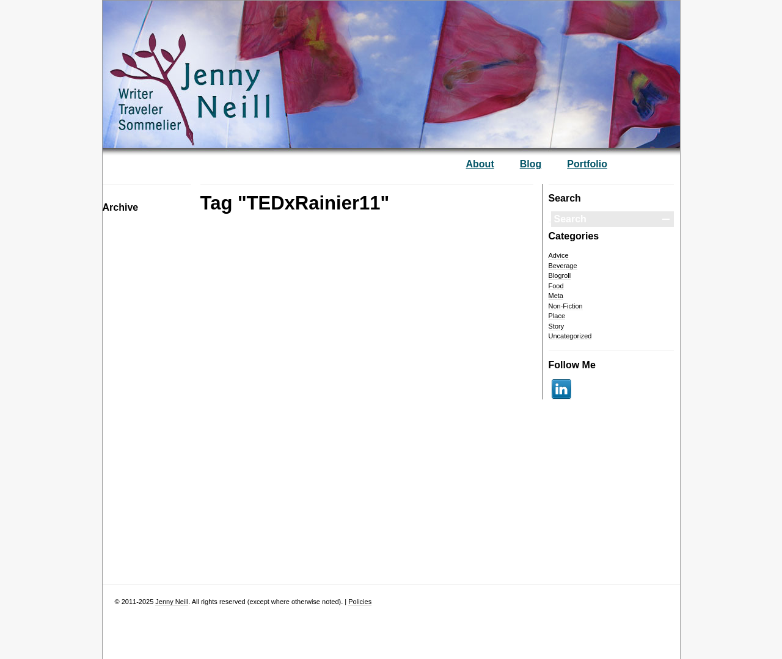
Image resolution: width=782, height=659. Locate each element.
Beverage (563, 265)
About (480, 164)
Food (556, 285)
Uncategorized (570, 336)
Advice (559, 255)
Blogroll (560, 275)
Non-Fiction (566, 306)
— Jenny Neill (228, 68)
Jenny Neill (171, 601)
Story (557, 326)
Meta (556, 295)
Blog (531, 164)
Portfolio (587, 164)
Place (557, 315)
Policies (359, 601)
